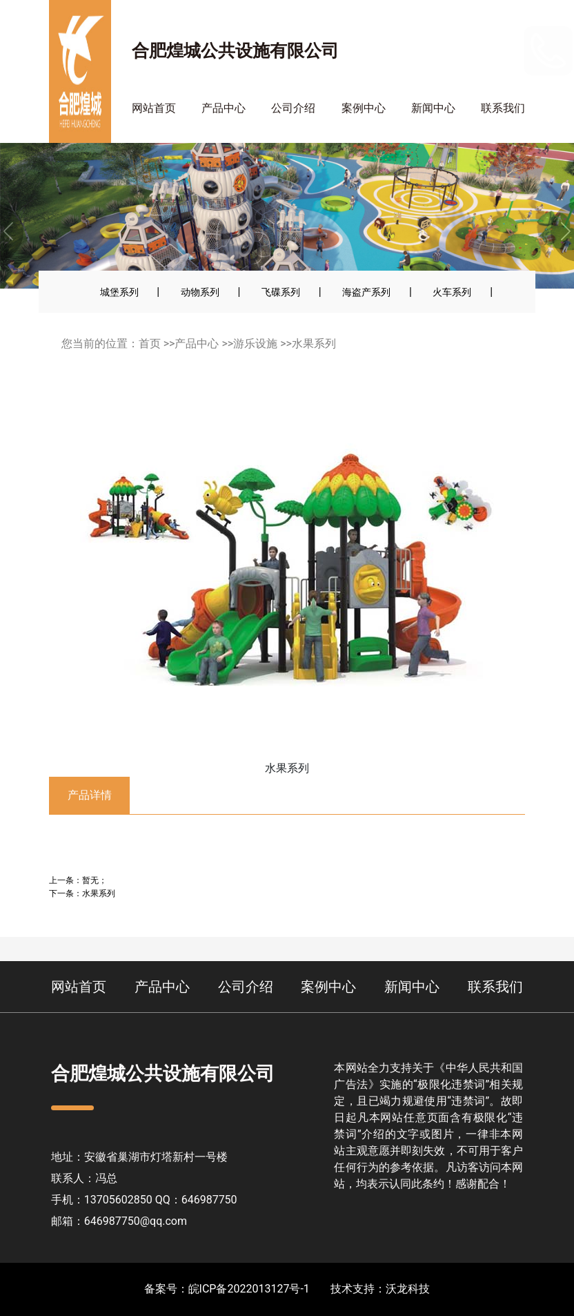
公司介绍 (293, 108)
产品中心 (223, 108)
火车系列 (452, 292)
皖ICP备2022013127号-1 (249, 1288)
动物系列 (200, 292)
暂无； (94, 880)
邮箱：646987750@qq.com (119, 1221)
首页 (150, 343)
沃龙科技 (408, 1288)
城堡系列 (119, 292)
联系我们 (503, 108)
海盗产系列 (366, 292)
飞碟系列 (280, 292)
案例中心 (364, 108)
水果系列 (314, 343)
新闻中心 (433, 108)
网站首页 (154, 108)
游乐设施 (255, 343)
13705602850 (479, 50)
